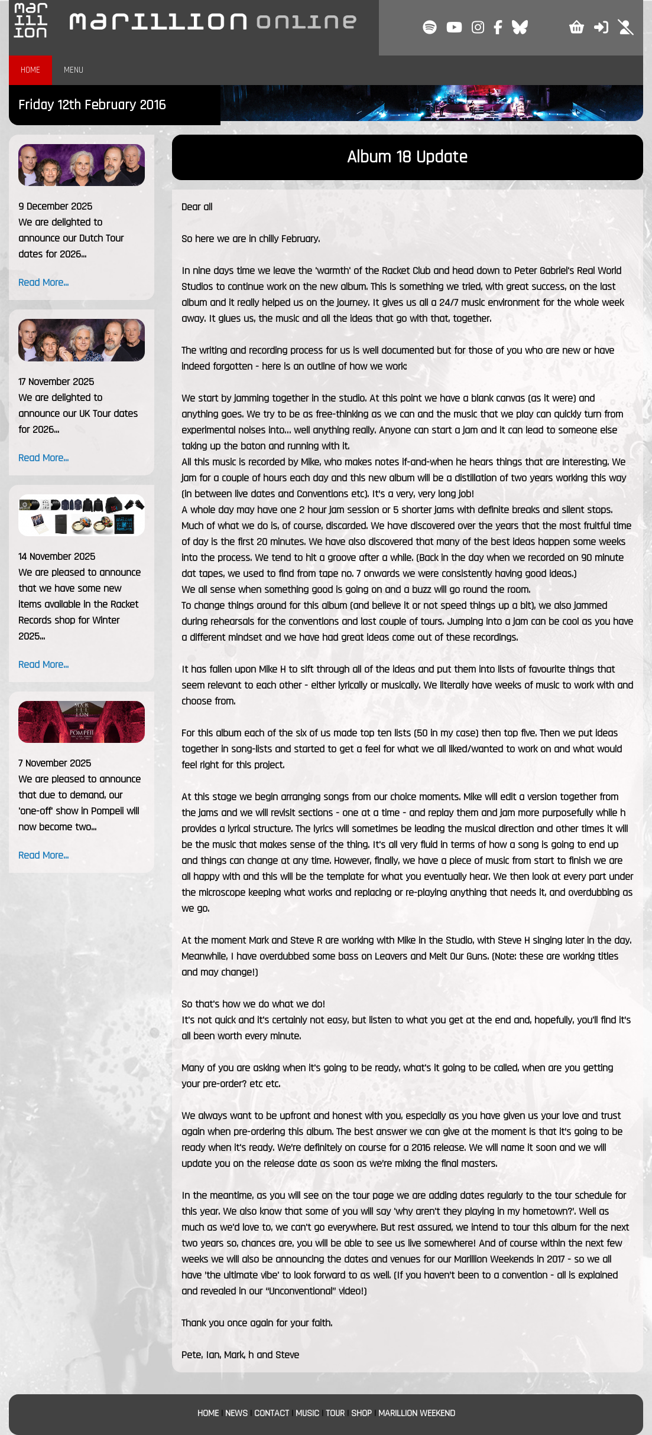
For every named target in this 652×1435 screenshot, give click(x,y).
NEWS (236, 1413)
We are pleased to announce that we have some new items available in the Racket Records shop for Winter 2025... (79, 604)
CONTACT (271, 1413)
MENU (73, 70)
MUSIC (307, 1413)
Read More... (43, 282)
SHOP (361, 1413)
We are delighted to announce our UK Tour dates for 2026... (78, 413)
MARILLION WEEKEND (416, 1413)
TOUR (335, 1413)
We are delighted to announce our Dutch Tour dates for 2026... (71, 238)
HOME (30, 70)
